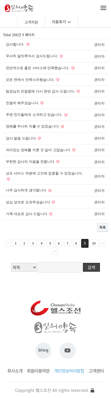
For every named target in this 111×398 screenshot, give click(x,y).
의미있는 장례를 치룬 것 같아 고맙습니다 (38, 150)
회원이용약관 (38, 371)
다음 (102, 243)
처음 (8, 243)
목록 (102, 227)
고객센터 (96, 371)
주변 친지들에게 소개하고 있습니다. (34, 115)
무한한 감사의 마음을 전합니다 (30, 162)
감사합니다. (15, 44)
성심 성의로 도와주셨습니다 (28, 202)
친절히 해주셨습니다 (22, 103)
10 (94, 243)
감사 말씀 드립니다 (21, 138)
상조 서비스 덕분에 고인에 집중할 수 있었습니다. (44, 173)
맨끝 (55, 251)
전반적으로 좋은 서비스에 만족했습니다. (37, 68)
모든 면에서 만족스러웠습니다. (30, 80)
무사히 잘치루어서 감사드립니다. (32, 56)
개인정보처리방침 (69, 371)
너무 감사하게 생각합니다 (26, 190)
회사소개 (14, 371)
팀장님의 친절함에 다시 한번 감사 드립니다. (40, 91)
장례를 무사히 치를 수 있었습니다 (32, 126)
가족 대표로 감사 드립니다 (26, 214)
